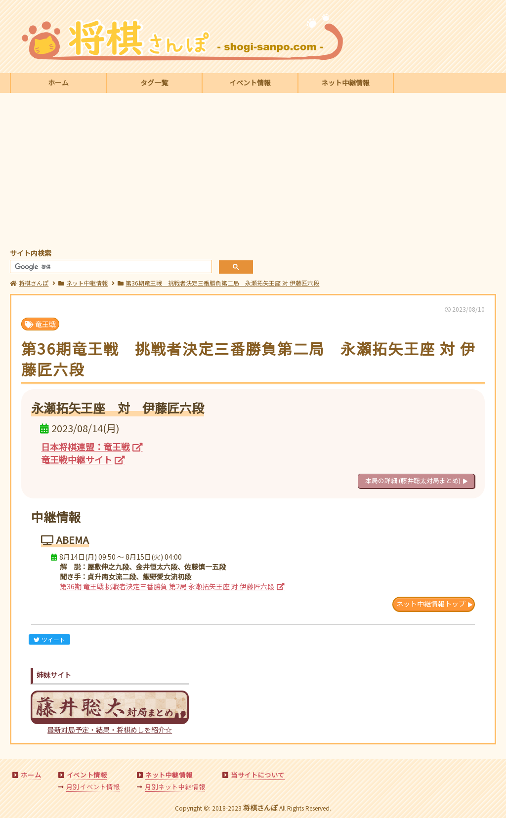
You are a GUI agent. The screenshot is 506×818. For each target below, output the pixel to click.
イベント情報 (250, 82)
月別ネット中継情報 (175, 786)
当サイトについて (258, 774)
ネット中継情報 (345, 82)
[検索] (110, 267)
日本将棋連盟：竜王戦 (85, 446)
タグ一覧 (154, 82)
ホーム (58, 82)
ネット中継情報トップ (430, 604)
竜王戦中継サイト (76, 459)
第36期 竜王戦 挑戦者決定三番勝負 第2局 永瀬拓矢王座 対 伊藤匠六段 (167, 586)
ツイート (49, 639)
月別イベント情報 (93, 786)
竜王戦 (40, 324)
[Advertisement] (253, 172)
